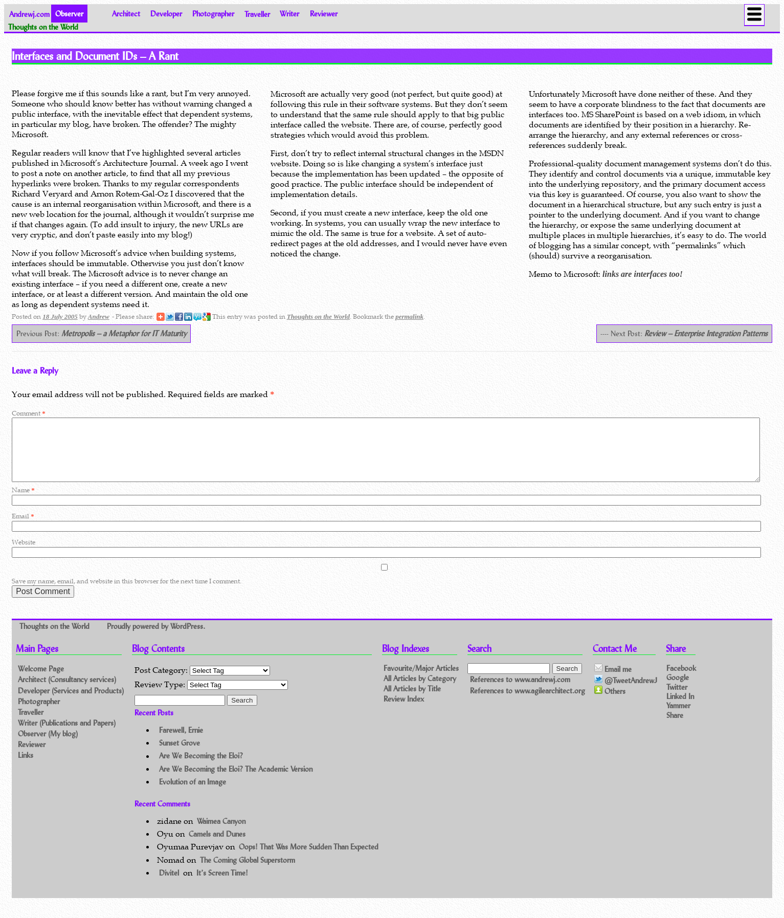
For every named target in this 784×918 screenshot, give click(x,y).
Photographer (213, 13)
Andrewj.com (29, 13)
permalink (409, 316)
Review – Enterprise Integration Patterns (706, 333)
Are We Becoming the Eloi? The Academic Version (235, 781)
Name (23, 502)
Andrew (98, 316)
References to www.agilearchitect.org (527, 703)
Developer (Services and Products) (71, 703)
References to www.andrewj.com (520, 691)
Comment (28, 413)
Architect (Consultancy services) (67, 691)
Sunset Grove (179, 755)
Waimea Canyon (221, 833)
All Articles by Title (412, 701)
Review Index (404, 711)
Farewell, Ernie (181, 742)
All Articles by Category (420, 691)
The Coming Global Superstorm (247, 872)
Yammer (678, 717)
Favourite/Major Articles (421, 681)
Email (23, 528)
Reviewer (324, 13)
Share (674, 727)
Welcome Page (41, 681)
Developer (166, 13)
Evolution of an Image (192, 794)
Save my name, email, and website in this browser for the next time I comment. (126, 593)
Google (677, 689)
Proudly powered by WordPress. (156, 638)
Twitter (676, 699)
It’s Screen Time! (222, 885)
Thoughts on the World (318, 316)
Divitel (169, 885)
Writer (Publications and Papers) (67, 735)
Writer (289, 13)
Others (609, 703)
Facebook (681, 680)
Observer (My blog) (48, 746)
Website (23, 554)
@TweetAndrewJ (625, 692)
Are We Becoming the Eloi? (201, 768)
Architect (126, 13)
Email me (613, 681)
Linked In (680, 708)
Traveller (257, 13)
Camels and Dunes (217, 846)
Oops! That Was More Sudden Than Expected (308, 859)
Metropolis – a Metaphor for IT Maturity (124, 333)
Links (25, 767)
